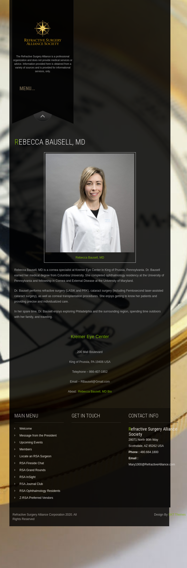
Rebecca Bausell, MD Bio (95, 391)
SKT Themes (177, 514)
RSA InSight (28, 477)
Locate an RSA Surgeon (35, 456)
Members (26, 449)
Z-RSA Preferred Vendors (36, 498)
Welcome (26, 428)
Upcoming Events (31, 442)
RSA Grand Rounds (33, 470)
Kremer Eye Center (90, 336)
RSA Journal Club (31, 484)
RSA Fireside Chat (32, 463)
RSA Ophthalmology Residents (40, 491)
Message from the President (38, 435)
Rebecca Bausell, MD (89, 257)
